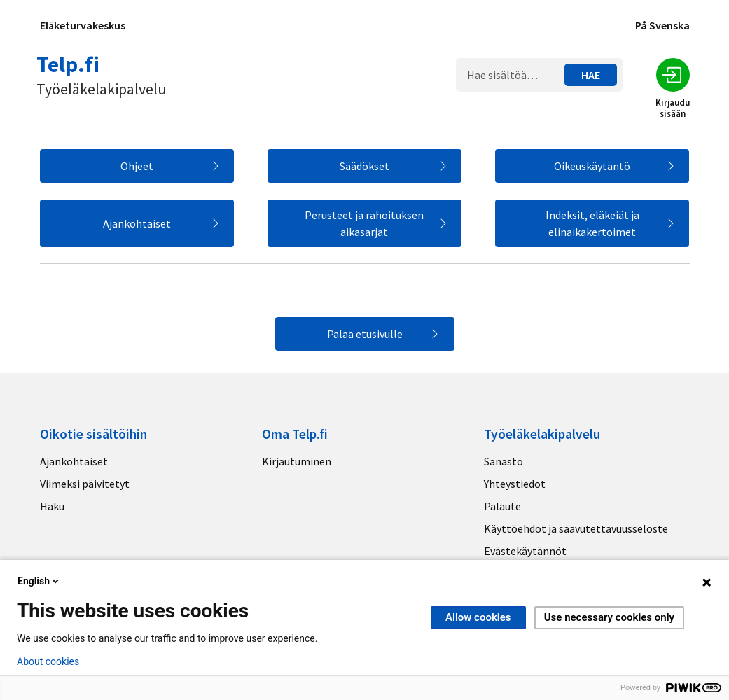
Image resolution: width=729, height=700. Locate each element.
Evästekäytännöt (525, 551)
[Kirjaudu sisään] (673, 75)
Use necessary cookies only (609, 617)
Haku (52, 506)
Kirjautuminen (296, 461)
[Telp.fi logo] (102, 74)
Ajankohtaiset (137, 223)
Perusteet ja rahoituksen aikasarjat (364, 223)
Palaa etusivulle (365, 334)
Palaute (502, 506)
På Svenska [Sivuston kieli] (662, 25)
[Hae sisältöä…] (590, 75)
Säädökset (364, 166)
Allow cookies (478, 617)
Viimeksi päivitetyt (85, 484)
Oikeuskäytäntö (592, 166)
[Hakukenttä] (512, 75)
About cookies (48, 661)
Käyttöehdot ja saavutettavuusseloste (576, 529)
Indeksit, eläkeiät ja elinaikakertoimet (592, 223)
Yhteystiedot (515, 484)
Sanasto (503, 461)
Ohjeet (136, 166)
